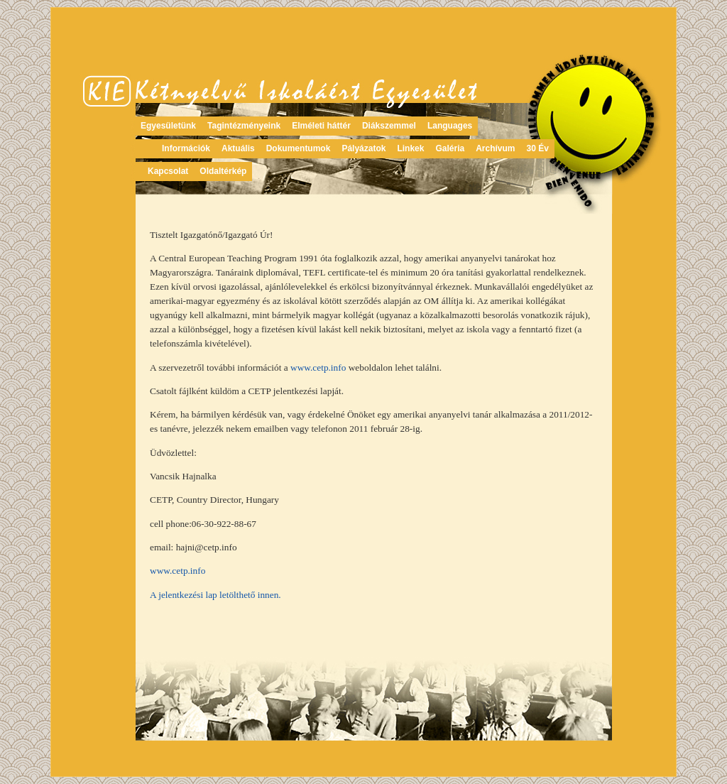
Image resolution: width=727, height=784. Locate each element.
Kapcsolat (168, 171)
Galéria (449, 148)
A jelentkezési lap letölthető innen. (215, 594)
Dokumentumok (298, 148)
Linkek (410, 148)
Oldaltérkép (222, 171)
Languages (449, 126)
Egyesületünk (168, 126)
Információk (186, 148)
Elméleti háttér (321, 126)
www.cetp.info (318, 367)
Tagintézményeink (243, 126)
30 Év (538, 148)
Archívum (495, 148)
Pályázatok (363, 148)
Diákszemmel (389, 126)
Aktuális (238, 148)
